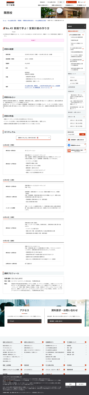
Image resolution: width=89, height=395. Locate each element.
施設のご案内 (73, 80)
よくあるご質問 (74, 83)
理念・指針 (69, 348)
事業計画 (69, 350)
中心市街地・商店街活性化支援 (53, 359)
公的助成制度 (71, 87)
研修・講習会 (49, 354)
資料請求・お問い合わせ (74, 112)
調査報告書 (76, 369)
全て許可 (81, 384)
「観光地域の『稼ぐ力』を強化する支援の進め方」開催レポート (76, 96)
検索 (82, 134)
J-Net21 (55, 374)
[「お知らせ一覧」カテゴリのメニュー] (84, 116)
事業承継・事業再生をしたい (9, 354)
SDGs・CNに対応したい (8, 350)
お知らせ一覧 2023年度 (76, 126)
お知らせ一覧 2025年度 (76, 120)
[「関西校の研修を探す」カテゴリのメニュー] (84, 31)
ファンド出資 (49, 361)
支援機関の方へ (70, 5)
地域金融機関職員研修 (77, 52)
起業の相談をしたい (28, 348)
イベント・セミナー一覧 (55, 369)
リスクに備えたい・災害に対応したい (11, 356)
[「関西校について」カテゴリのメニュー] (84, 74)
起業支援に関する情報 (51, 356)
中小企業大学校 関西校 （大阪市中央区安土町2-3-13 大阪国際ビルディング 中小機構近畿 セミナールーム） (42, 86)
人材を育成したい (7, 359)
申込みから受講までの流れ (77, 44)
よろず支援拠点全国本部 (51, 348)
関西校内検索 (71, 132)
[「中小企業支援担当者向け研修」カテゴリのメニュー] (83, 49)
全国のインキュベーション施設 (12, 369)
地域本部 (42, 2)
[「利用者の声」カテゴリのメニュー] (84, 91)
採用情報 (12, 374)
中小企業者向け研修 (41, 20)
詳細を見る (68, 386)
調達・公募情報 (12, 365)
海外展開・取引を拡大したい (9, 352)
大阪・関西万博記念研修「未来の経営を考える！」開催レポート (76, 102)
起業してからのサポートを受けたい (32, 350)
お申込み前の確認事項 (77, 37)
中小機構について (81, 5)
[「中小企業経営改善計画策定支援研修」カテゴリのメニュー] (83, 60)
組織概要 (69, 345)
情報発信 (33, 374)
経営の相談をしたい (7, 345)
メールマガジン (33, 369)
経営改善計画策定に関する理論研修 (77, 64)
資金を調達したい (7, 361)
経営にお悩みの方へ (43, 5)
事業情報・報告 (70, 352)
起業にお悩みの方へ (57, 5)
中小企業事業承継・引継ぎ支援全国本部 (55, 352)
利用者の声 (71, 91)
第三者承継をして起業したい (30, 352)
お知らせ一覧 (71, 116)
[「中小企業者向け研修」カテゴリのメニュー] (83, 35)
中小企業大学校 (52, 2)
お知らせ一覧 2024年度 (76, 123)
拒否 (70, 384)
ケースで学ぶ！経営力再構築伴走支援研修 (77, 55)
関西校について (72, 74)
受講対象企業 (74, 40)
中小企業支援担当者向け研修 (76, 48)
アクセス (72, 77)
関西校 (19, 20)
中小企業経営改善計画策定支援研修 (76, 60)
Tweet (13, 32)
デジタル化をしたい (7, 348)
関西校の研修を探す (28, 20)
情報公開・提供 (70, 354)
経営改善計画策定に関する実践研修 (77, 69)
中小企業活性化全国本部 (51, 350)
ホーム (4, 20)
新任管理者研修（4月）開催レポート (77, 107)
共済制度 (76, 365)
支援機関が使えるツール (51, 345)
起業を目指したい (28, 345)
